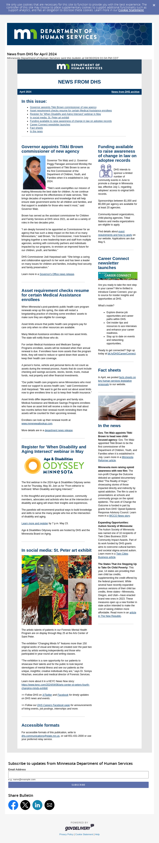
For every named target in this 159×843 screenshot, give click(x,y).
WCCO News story (119, 515)
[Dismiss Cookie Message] (154, 4)
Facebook (63, 694)
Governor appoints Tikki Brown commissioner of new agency (63, 107)
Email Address (17, 769)
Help (97, 834)
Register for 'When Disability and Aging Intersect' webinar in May (65, 114)
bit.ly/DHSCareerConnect (122, 353)
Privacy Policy (66, 834)
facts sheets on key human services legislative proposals (117, 381)
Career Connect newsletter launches (50, 124)
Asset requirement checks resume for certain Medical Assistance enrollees (71, 110)
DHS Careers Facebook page (53, 705)
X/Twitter (47, 694)
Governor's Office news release (57, 274)
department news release (59, 430)
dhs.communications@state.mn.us (41, 735)
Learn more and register (35, 523)
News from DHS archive (126, 91)
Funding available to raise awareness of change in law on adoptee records (71, 121)
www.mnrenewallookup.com (37, 423)
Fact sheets (36, 127)
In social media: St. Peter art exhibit (49, 117)
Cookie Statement (131, 10)
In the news (36, 131)
